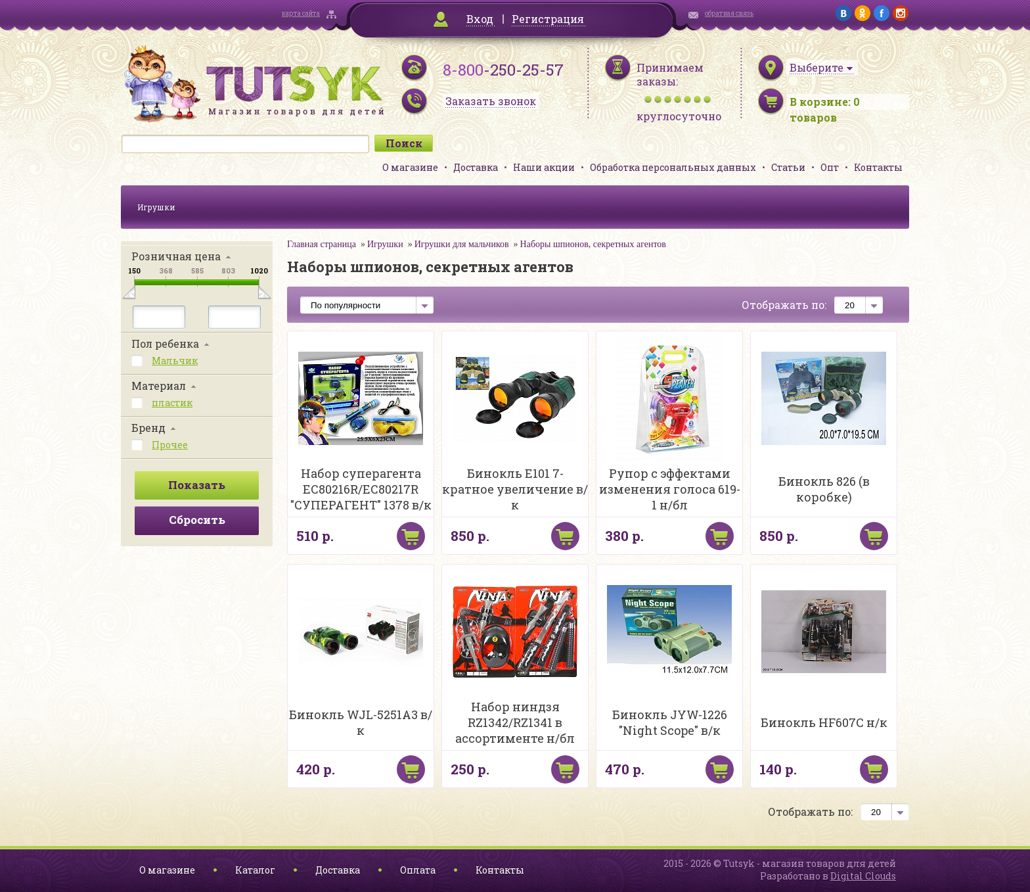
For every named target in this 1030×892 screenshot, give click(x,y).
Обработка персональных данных (673, 167)
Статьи (788, 167)
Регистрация (548, 19)
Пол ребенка (165, 343)
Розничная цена (176, 256)
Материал (158, 385)
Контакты (878, 167)
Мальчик (175, 360)
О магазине (410, 167)
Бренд (148, 427)
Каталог (255, 870)
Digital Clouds (863, 876)
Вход (479, 19)
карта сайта (301, 13)
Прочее (170, 444)
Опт (829, 167)
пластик (172, 402)
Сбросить (197, 519)
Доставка (475, 167)
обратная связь (729, 13)
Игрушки (156, 207)
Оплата (418, 870)
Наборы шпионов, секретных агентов (593, 244)
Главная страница (321, 244)
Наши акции (544, 167)
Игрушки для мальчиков (461, 244)
